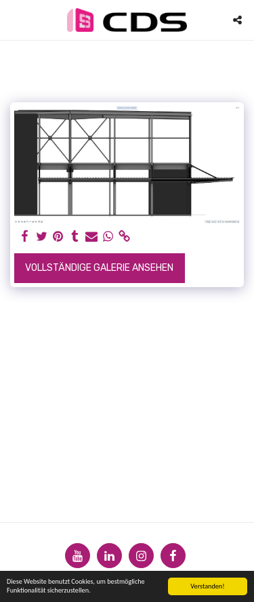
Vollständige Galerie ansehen (99, 268)
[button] (14, 20)
